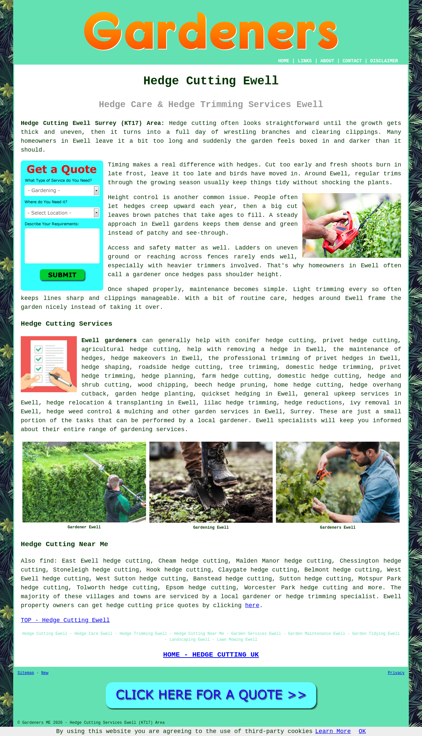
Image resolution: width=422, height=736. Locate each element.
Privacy (396, 673)
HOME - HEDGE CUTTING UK (211, 655)
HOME (283, 61)
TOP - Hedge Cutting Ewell (65, 620)
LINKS (305, 61)
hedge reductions (313, 402)
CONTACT (352, 61)
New (44, 673)
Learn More (333, 731)
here (252, 605)
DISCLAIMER (384, 61)
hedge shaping (105, 367)
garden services (222, 411)
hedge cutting (245, 376)
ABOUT (327, 61)
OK (362, 731)
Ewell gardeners (109, 340)
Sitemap (25, 673)
